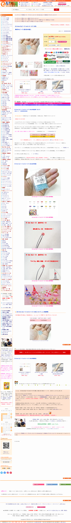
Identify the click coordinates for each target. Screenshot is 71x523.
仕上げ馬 (4, 162)
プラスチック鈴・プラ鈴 (7, 86)
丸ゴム (7, 203)
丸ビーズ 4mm (40, 21)
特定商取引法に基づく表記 (47, 5)
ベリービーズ (5, 58)
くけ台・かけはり (6, 156)
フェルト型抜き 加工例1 (7, 38)
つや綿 (3, 268)
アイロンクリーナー (6, 215)
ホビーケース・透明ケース (7, 74)
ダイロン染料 (5, 243)
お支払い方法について (25, 4)
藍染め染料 (4, 248)
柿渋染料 (4, 242)
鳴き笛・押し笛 (5, 88)
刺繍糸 (2, 355)
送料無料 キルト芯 (6, 274)
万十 (3, 160)
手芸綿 (3, 267)
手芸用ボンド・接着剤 (7, 72)
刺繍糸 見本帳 (5, 137)
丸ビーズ (4, 55)
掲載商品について (6, 318)
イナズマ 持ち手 (5, 281)
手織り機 (8, 111)
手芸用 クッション (6, 271)
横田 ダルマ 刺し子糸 (6, 150)
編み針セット (5, 114)
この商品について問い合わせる (51, 70)
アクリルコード (5, 195)
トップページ (17, 18)
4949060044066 (67, 31)
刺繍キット (4, 140)
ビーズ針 (10, 223)
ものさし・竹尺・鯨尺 (7, 173)
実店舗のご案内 (5, 329)
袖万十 (6, 160)
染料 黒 (3, 240)
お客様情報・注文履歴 (47, 2)
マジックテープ (5, 356)
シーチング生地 (5, 254)
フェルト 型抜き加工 (6, 36)
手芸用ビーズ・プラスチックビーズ (30, 395)
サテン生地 (4, 259)
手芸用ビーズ (66, 147)
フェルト (9, 353)
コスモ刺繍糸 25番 (6, 129)
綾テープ (4, 198)
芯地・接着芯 (5, 263)
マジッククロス (7, 358)
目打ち (51, 139)
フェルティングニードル (7, 44)
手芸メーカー (24, 18)
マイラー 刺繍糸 (5, 133)
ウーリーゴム (5, 209)
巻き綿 (10, 268)
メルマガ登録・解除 (6, 307)
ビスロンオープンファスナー (7, 184)
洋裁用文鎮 (4, 164)
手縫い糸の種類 (5, 235)
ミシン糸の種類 (5, 234)
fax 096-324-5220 (37, 522)
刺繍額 (11, 139)
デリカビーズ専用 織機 (7, 66)
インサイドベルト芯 (6, 175)
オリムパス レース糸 (6, 117)
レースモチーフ (5, 120)
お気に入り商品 (5, 312)
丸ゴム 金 (4, 206)
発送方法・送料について (7, 324)
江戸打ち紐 (4, 193)
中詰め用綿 (8, 267)
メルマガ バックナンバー (6, 331)
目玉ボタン (4, 80)
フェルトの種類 (5, 19)
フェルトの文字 (5, 32)
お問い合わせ (5, 334)
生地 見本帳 (4, 251)
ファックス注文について (7, 315)
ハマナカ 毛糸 (5, 94)
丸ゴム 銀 (4, 207)
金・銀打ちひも (5, 192)
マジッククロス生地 (6, 262)
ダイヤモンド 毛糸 (6, 100)
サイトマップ (5, 332)
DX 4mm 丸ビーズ (52, 131)
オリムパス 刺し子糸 (6, 148)
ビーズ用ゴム (35, 153)
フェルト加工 (5, 35)
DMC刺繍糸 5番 (5, 125)
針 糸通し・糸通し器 (6, 224)
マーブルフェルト (6, 29)
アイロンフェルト (6, 27)
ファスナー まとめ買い (7, 186)
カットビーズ (9, 55)
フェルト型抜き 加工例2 (7, 39)
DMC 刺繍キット (5, 142)
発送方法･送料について (25, 5)
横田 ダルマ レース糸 (6, 119)
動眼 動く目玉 (5, 78)
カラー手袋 (4, 70)
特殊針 (3, 223)
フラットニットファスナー (7, 182)
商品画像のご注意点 (6, 317)
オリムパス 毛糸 (5, 98)
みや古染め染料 (5, 245)
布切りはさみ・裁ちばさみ (7, 171)
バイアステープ (5, 196)
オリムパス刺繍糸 (6, 131)
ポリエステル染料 (6, 246)
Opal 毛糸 (4, 105)
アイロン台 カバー (6, 217)
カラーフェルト (5, 22)
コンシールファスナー (7, 181)
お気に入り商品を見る (60, 65)
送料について (47, 68)
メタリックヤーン (6, 200)
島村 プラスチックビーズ (33, 18)
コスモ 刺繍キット (6, 143)
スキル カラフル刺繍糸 (7, 134)
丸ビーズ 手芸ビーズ (31, 21)
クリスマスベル (9, 85)
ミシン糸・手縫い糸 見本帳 (6, 237)
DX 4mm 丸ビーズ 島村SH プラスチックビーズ (48, 395)
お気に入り (35, 2)
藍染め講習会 (9, 248)
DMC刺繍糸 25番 (5, 126)
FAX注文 (67, 72)
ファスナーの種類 (6, 178)
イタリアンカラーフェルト (7, 30)
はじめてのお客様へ (25, 2)
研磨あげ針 (8, 221)
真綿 (7, 268)
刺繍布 (3, 139)
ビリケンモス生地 (6, 253)
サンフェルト (5, 21)
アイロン (4, 213)
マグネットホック (6, 189)
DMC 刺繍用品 (5, 123)
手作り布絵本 (5, 350)
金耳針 (3, 221)
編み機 (3, 111)
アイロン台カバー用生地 (7, 260)
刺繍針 (7, 223)
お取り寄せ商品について (7, 320)
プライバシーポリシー (46, 504)
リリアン (9, 198)
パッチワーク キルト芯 (7, 276)
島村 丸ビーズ (42, 19)
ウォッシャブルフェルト (7, 24)
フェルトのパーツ (6, 33)
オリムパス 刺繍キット (7, 145)
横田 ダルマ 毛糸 (5, 97)
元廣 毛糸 (4, 102)
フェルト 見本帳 (5, 18)
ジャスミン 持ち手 (6, 282)
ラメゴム (4, 204)
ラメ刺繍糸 (10, 136)
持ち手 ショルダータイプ (6, 284)
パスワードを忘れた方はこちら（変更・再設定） (58, 510)
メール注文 (62, 72)
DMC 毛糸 (4, 103)
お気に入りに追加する (49, 65)
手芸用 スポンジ (5, 270)
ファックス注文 (36, 5)
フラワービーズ (5, 57)
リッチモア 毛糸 (5, 95)
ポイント (66, 5)
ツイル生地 (4, 257)
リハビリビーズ (5, 60)
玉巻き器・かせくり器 (7, 112)
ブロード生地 (5, 256)
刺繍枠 (7, 139)
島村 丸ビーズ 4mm (50, 19)
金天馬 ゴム (4, 210)
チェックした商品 (37, 4)
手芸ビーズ (24, 21)
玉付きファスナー (6, 179)
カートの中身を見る (47, 4)
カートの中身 (66, 68)
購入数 (45, 41)
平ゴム (3, 203)
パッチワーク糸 (5, 167)
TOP (7, 504)
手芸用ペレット (5, 77)
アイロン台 (9, 213)
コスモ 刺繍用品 (5, 128)
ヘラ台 (3, 154)
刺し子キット (5, 151)
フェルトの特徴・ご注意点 (7, 321)
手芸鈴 (3, 85)
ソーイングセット (6, 170)
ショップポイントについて (7, 313)
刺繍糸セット (4, 136)
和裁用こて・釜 (5, 157)
